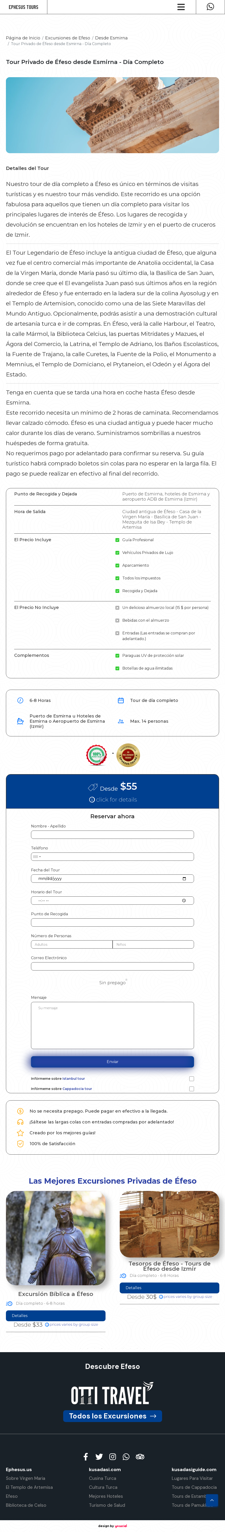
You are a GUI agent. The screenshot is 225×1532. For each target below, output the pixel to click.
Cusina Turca (102, 1478)
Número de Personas (51, 936)
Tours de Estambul (191, 1496)
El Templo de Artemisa (29, 1487)
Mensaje (39, 997)
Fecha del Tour (45, 870)
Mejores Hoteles (106, 1496)
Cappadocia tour (77, 1089)
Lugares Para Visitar (192, 1478)
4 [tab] (102, 1348)
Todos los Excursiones (112, 1416)
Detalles (120, 1315)
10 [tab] (144, 1348)
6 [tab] (116, 1348)
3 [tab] (95, 1348)
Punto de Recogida (49, 914)
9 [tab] (137, 1348)
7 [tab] (123, 1348)
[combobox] (36, 857)
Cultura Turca (103, 1487)
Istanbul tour (73, 1078)
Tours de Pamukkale (192, 1505)
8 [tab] (130, 1348)
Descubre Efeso (112, 1366)
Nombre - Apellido (48, 826)
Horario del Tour (46, 892)
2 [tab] (87, 1348)
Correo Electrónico (49, 958)
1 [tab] (80, 1348)
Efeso (12, 1496)
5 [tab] (109, 1348)
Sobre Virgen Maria (25, 1478)
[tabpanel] (157, 1261)
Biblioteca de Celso (26, 1505)
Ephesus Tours (23, 7)
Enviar (113, 1061)
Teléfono (39, 848)
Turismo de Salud (107, 1505)
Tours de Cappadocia (194, 1487)
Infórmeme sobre (58, 1079)
